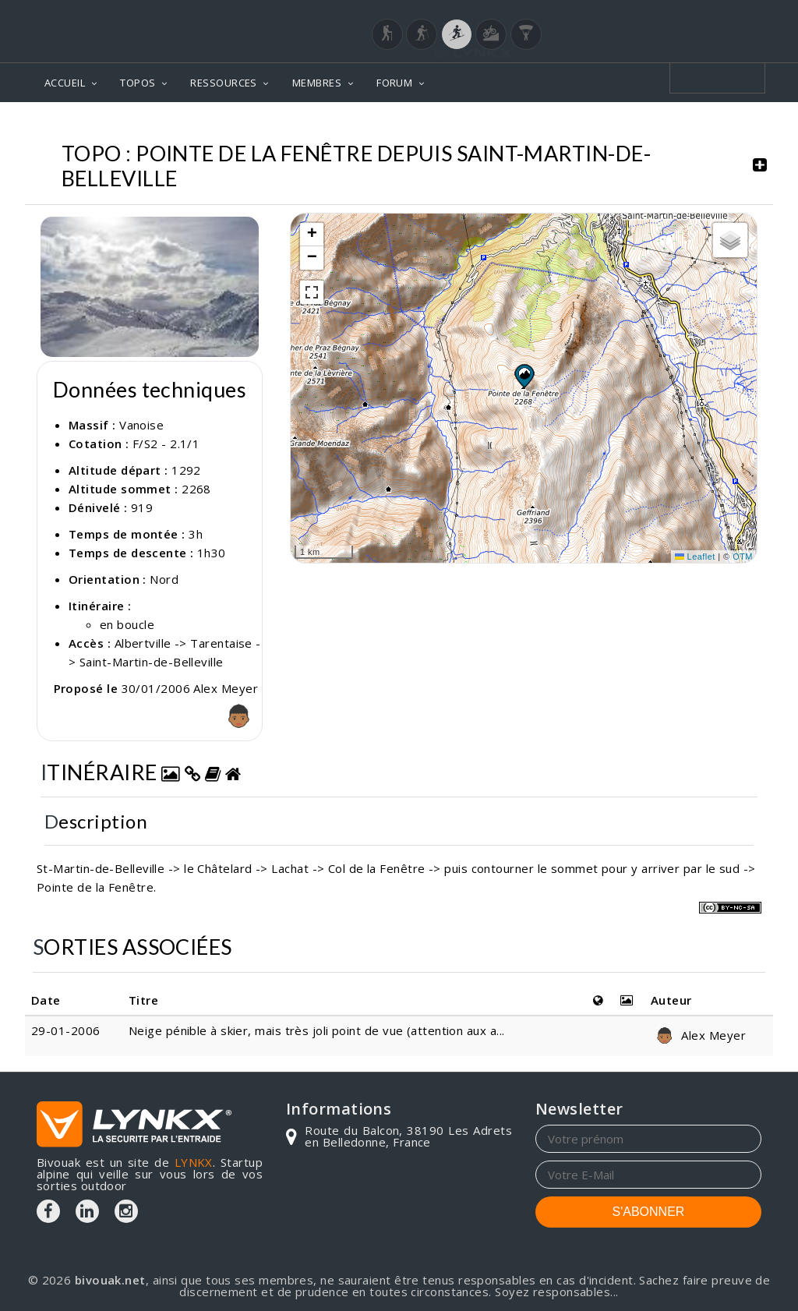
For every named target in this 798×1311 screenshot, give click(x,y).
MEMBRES (316, 83)
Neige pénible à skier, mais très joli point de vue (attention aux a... (317, 1030)
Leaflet (695, 556)
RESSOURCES (223, 83)
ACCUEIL (64, 83)
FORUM (394, 83)
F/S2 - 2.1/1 (166, 443)
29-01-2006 (66, 1030)
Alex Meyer (698, 1035)
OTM (743, 556)
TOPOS (137, 83)
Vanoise (141, 425)
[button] (523, 375)
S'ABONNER (649, 1211)
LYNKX (194, 1162)
